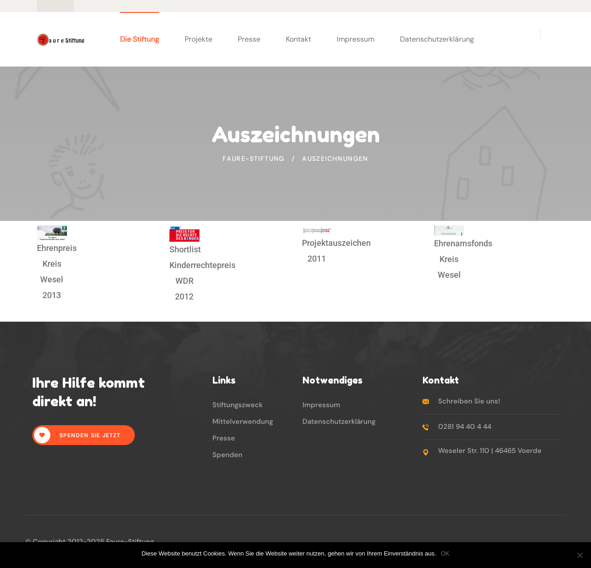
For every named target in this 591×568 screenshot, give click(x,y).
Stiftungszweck (237, 404)
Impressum (355, 39)
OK (445, 553)
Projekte (198, 39)
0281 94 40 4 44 (464, 426)
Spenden (227, 454)
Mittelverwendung (242, 421)
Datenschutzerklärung (437, 39)
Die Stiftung (139, 39)
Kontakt (298, 39)
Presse (249, 39)
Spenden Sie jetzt (77, 435)
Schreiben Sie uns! (469, 401)
